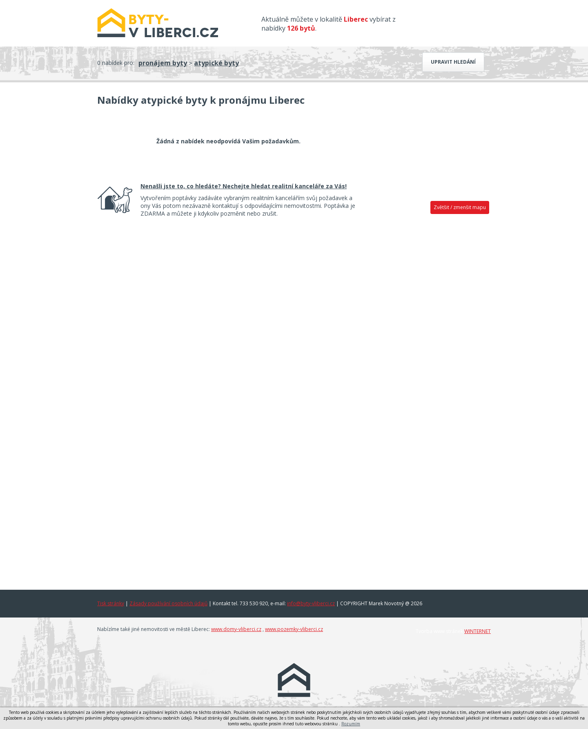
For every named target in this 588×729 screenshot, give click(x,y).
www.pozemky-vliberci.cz (294, 629)
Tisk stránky (110, 603)
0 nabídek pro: (115, 63)
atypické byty (216, 62)
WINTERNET (477, 631)
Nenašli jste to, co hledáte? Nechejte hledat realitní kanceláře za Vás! (243, 186)
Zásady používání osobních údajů (168, 603)
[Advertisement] (429, 345)
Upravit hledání (453, 61)
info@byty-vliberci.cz (311, 603)
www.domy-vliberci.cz (236, 629)
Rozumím (350, 724)
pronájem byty (162, 62)
